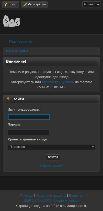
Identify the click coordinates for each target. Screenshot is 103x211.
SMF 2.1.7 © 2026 (37, 201)
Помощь (26, 195)
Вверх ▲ (76, 195)
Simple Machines (66, 201)
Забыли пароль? (51, 165)
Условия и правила (51, 195)
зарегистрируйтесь (58, 82)
